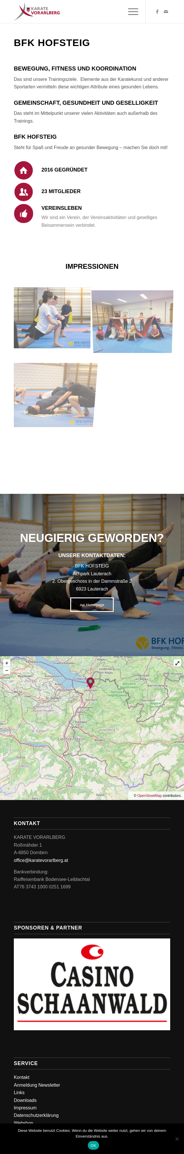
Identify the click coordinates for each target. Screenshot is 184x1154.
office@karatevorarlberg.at (41, 860)
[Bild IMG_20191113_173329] (134, 318)
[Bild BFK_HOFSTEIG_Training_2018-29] (54, 318)
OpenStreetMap (149, 796)
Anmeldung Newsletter (37, 1085)
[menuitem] (130, 11)
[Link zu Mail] (166, 11)
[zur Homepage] (92, 604)
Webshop (23, 1123)
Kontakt (21, 1077)
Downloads (25, 1100)
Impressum (25, 1107)
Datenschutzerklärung (36, 1115)
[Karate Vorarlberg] (76, 11)
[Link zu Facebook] (157, 11)
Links (19, 1092)
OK (93, 1145)
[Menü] (130, 11)
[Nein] (177, 1139)
